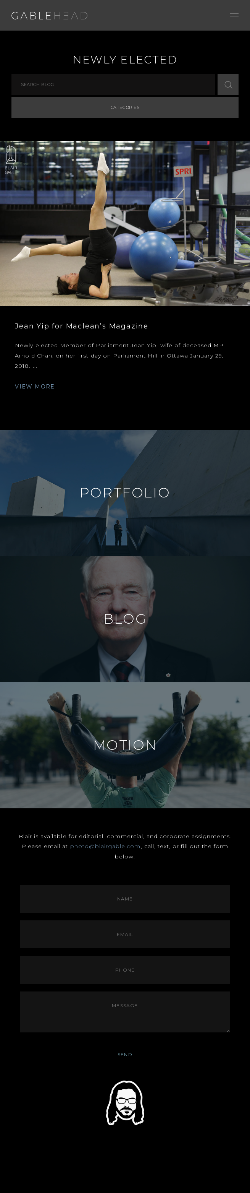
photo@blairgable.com (105, 846)
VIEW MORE (35, 386)
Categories (125, 107)
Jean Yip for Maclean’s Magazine (81, 326)
